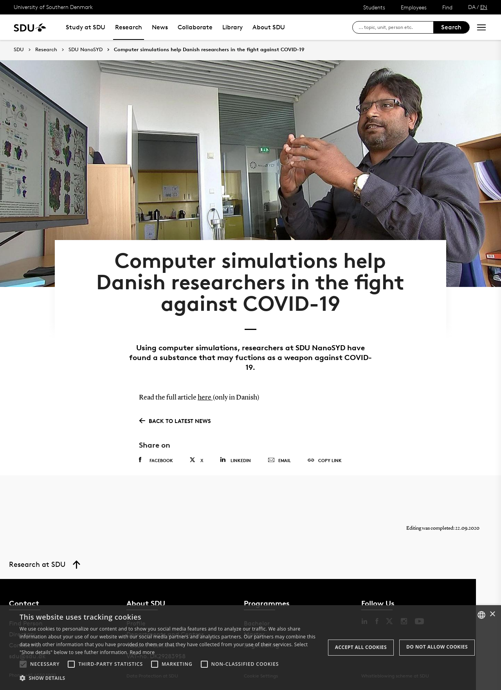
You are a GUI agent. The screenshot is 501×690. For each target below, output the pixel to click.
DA (472, 7)
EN (483, 7)
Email (279, 460)
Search (451, 27)
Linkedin (235, 460)
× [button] (492, 614)
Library (232, 27)
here (205, 397)
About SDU (268, 27)
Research (128, 27)
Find (447, 7)
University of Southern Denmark (53, 7)
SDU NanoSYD (85, 49)
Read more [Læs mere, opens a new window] (142, 652)
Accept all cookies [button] (361, 647)
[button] (23, 664)
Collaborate (195, 27)
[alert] (250, 647)
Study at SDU (85, 27)
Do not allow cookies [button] (437, 646)
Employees (414, 7)
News (160, 27)
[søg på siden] (396, 27)
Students (374, 7)
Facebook (156, 460)
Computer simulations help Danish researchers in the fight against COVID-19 (209, 49)
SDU (19, 49)
